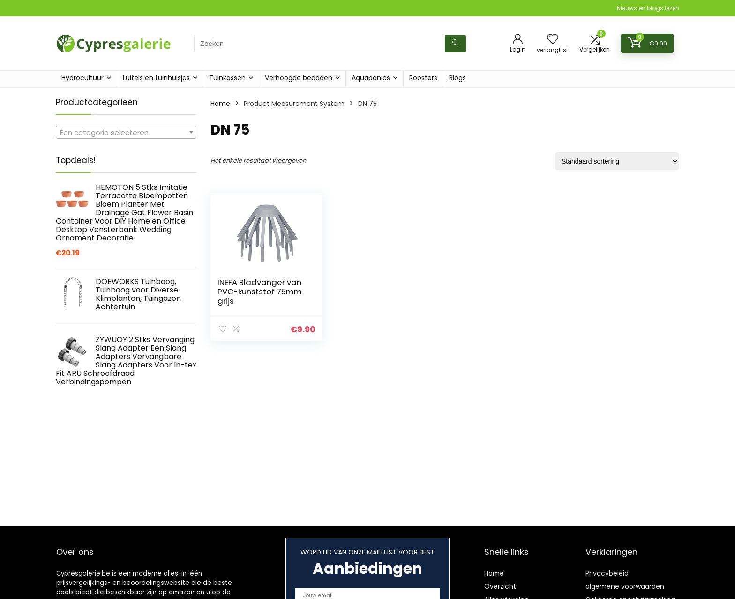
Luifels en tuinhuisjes (156, 77)
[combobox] (126, 132)
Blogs (457, 77)
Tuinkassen (227, 77)
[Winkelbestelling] (617, 161)
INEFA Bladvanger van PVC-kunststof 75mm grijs (260, 292)
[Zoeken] (455, 43)
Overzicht (500, 586)
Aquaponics (371, 77)
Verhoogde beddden (298, 77)
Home (220, 103)
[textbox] (126, 132)
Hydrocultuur (82, 77)
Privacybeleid (607, 573)
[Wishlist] (552, 39)
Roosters (423, 77)
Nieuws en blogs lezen (648, 8)
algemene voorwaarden (624, 586)
